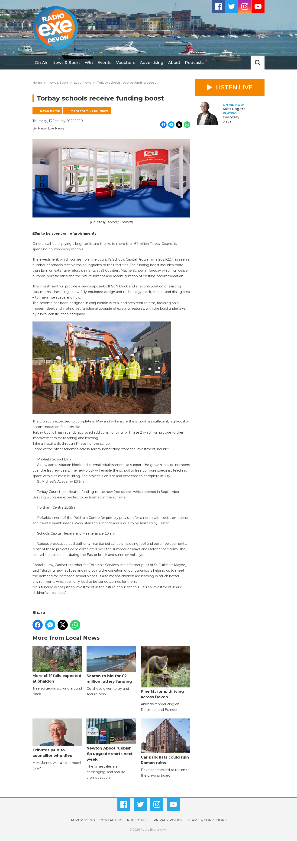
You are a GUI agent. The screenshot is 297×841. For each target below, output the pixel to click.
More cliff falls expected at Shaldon (57, 665)
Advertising (151, 62)
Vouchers (125, 62)
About (174, 62)
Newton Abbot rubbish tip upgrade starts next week (111, 740)
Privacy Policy (167, 820)
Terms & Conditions (207, 820)
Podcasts (194, 62)
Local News (82, 82)
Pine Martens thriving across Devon (165, 672)
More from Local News (90, 111)
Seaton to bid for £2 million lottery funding (111, 665)
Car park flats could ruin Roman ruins (165, 741)
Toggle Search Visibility (258, 62)
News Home (50, 111)
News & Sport (66, 62)
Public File (138, 820)
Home (37, 82)
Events (104, 62)
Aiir (165, 829)
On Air (41, 62)
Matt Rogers (234, 109)
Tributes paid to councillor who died (57, 738)
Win (89, 62)
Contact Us (111, 820)
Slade (227, 121)
